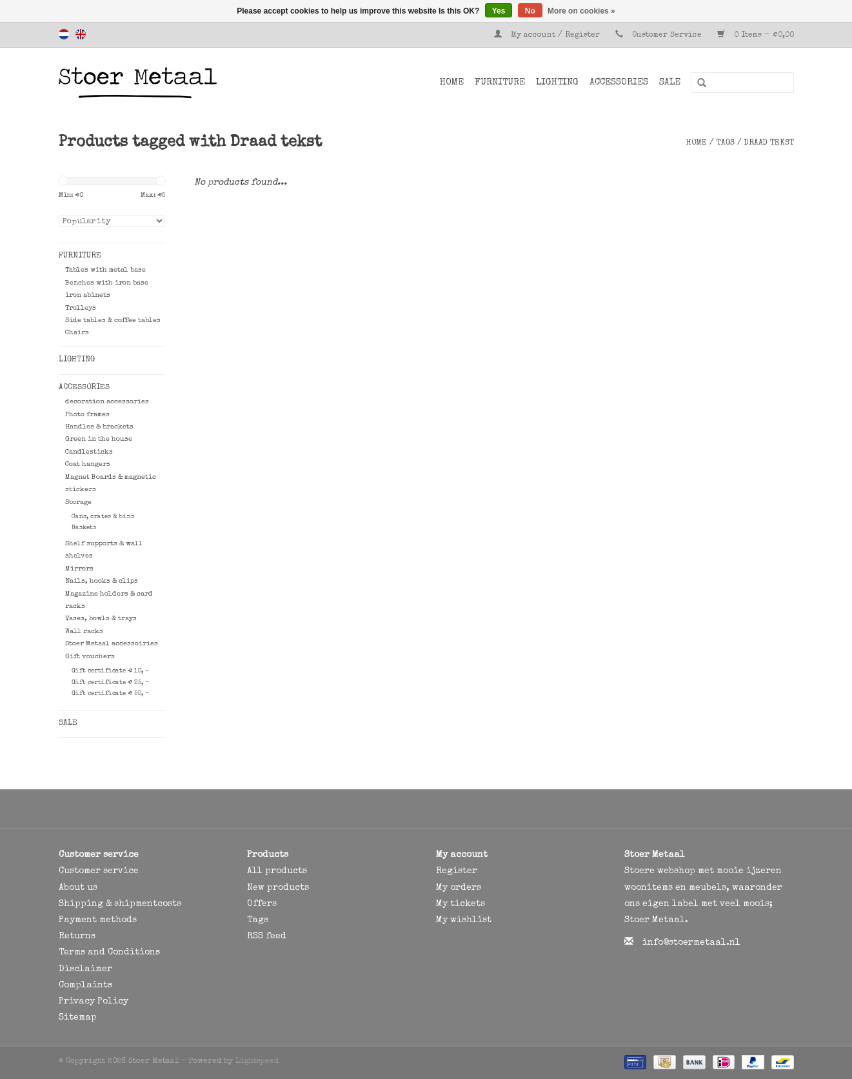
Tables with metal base (105, 270)
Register (456, 871)
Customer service (99, 871)
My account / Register (548, 35)
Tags (726, 143)
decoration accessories (107, 401)
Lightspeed (257, 1061)
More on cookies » (581, 10)
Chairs (77, 332)
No (530, 10)
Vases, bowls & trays (101, 618)
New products (278, 887)
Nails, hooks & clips (101, 581)
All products (277, 871)
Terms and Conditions (109, 952)
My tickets (460, 904)
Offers (262, 904)
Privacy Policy (93, 1001)
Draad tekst (769, 143)
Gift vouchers (90, 656)
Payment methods (98, 920)
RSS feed (266, 936)
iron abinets (87, 295)
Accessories (618, 82)
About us (78, 887)
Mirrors (79, 568)
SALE (669, 82)
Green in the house (98, 439)
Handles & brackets (99, 426)
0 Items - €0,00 (755, 35)
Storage (78, 502)
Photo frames (87, 414)
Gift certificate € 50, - (110, 694)
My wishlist (463, 920)
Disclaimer (85, 969)
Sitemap (78, 1017)
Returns (77, 936)
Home (452, 82)
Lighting (557, 82)
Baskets (84, 528)
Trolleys (80, 308)
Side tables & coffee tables (113, 320)
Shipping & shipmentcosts (120, 904)
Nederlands (64, 34)
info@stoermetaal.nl (691, 942)
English (80, 34)
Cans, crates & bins (103, 517)
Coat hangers (87, 464)
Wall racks (84, 631)
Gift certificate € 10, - (110, 671)
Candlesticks (89, 452)
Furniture (500, 82)
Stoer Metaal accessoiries (111, 643)
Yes (499, 10)
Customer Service (667, 35)
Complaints (85, 985)
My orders (458, 887)
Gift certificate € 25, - (110, 683)
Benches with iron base (106, 283)
